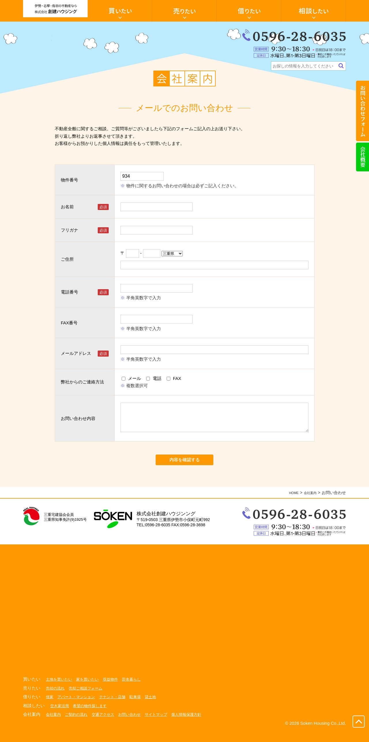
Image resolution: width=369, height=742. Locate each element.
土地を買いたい (60, 690)
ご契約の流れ (78, 725)
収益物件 (115, 690)
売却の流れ (56, 699)
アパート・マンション (78, 708)
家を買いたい (90, 690)
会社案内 (308, 503)
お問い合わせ (135, 725)
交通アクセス (107, 725)
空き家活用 (60, 717)
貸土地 (157, 708)
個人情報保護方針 (195, 725)
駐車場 (141, 708)
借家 (50, 708)
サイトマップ (163, 725)
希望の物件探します (92, 717)
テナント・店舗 (117, 708)
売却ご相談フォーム (88, 699)
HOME (289, 503)
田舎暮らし (137, 690)
